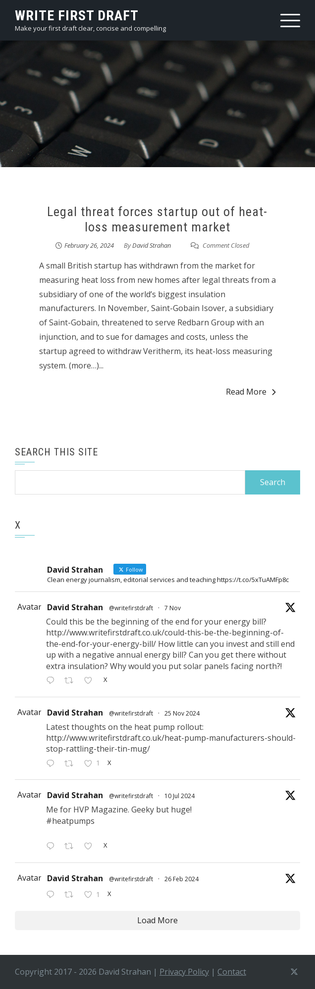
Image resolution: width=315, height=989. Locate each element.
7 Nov (172, 608)
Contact (231, 971)
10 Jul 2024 (179, 796)
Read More (251, 391)
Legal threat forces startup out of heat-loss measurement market (157, 219)
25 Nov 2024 (182, 713)
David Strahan (151, 245)
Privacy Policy (184, 971)
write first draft (77, 15)
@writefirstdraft (131, 608)
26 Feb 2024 (181, 879)
